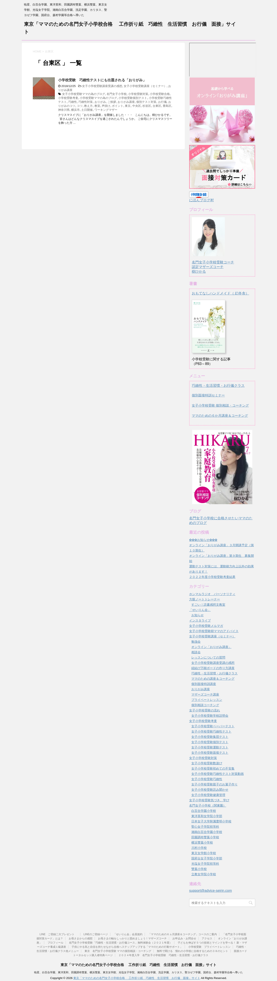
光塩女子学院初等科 (205, 863)
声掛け (106, 105)
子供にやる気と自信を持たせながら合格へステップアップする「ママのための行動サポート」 (127, 946)
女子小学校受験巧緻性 (206, 779)
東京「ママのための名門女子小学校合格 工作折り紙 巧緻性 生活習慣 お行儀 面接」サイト (138, 965)
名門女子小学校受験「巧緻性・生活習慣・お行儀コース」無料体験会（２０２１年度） (120, 942)
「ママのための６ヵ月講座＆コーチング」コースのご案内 (182, 934)
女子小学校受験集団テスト (209, 737)
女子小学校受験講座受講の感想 (102, 86)
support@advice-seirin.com (210, 890)
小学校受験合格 (160, 94)
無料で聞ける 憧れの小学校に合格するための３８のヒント (192, 951)
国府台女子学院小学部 (206, 858)
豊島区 (167, 105)
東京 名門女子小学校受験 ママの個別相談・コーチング (118, 951)
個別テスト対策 (146, 102)
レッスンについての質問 (208, 657)
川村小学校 (199, 848)
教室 (97, 105)
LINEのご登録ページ (95, 934)
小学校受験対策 (138, 94)
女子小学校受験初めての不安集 (213, 768)
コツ (80, 105)
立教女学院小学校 (203, 874)
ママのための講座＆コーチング (213, 678)
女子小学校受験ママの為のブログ (83, 94)
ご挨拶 (111, 102)
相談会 (196, 652)
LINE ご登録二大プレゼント (59, 934)
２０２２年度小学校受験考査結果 (212, 577)
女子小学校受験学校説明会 (209, 715)
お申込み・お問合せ (184, 938)
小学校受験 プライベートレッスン (209, 946)
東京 (128, 105)
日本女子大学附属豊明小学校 (211, 821)
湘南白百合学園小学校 (206, 832)
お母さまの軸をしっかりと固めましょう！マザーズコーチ (132, 938)
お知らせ (197, 615)
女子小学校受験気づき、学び (209, 800)
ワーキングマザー (105, 109)
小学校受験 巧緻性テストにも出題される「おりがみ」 (102, 80)
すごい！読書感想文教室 (208, 604)
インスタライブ (200, 620)
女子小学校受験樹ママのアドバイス (213, 631)
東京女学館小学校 (203, 853)
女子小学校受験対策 (203, 758)
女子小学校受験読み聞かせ (209, 789)
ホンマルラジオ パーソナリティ (212, 594)
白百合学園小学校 (203, 811)
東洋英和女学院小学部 (206, 816)
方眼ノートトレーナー (204, 599)
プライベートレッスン (206, 700)
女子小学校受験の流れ (204, 710)
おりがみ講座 (126, 102)
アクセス (207, 938)
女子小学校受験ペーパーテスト (213, 726)
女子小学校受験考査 (203, 721)
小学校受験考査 (68, 98)
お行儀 (162, 102)
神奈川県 (64, 109)
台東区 (157, 105)
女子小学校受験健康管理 (208, 795)
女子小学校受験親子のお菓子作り (214, 784)
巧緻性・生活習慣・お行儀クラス (218, 385)
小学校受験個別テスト (132, 98)
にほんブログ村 (201, 200)
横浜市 (75, 109)
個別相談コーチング (205, 705)
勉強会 (196, 641)
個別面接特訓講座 (203, 684)
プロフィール (55, 942)
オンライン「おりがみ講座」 (211, 647)
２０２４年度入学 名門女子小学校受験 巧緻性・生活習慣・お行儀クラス (163, 955)
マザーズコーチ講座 (205, 694)
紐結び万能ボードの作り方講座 (213, 668)
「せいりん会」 (200, 610)
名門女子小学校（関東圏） (207, 805)
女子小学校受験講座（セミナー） (145, 86)
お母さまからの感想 (80, 938)
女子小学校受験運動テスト (209, 747)
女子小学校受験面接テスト (209, 752)
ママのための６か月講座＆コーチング (220, 415)
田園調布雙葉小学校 (205, 837)
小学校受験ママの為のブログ (98, 98)
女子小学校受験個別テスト (209, 742)
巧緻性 (72, 102)
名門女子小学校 (117, 94)
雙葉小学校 (199, 869)
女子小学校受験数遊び (206, 763)
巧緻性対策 (85, 102)
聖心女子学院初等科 (205, 826)
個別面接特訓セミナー (208, 395)
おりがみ (100, 102)
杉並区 (146, 105)
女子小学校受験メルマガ (206, 625)
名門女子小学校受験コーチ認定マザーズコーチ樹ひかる (213, 262)
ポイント (117, 105)
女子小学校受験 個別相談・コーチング (220, 405)
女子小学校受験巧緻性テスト (211, 731)
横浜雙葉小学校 (202, 842)
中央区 (136, 105)
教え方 (88, 105)
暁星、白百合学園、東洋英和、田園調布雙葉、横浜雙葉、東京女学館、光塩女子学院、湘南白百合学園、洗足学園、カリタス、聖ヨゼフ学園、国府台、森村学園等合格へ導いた (138, 972)
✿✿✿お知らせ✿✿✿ (203, 540)
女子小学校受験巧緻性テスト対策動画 (217, 774)
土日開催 (87, 109)
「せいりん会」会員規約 (127, 934)
